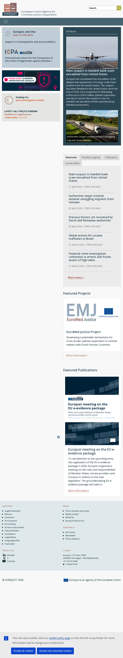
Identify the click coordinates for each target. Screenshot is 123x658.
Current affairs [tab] (72, 163)
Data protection (12, 530)
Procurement (11, 520)
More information (76, 355)
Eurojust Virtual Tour (74, 520)
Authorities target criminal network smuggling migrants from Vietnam (91, 199)
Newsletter (70, 535)
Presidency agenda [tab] (91, 157)
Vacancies (9, 517)
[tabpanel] (92, 126)
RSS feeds (70, 532)
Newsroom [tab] (71, 157)
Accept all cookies (23, 651)
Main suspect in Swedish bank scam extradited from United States (88, 177)
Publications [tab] (111, 157)
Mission (8, 514)
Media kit (69, 517)
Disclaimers (10, 534)
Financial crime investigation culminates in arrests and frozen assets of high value (90, 257)
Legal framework (12, 510)
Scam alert (10, 543)
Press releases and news (77, 510)
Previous (58, 328)
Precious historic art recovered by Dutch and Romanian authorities (91, 218)
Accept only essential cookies (55, 651)
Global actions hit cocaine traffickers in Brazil (85, 237)
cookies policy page (59, 638)
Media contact (71, 514)
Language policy (12, 540)
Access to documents (14, 527)
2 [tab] (92, 144)
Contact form (72, 564)
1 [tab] (87, 144)
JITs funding (10, 524)
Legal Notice (10, 537)
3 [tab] (96, 144)
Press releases (72, 538)
